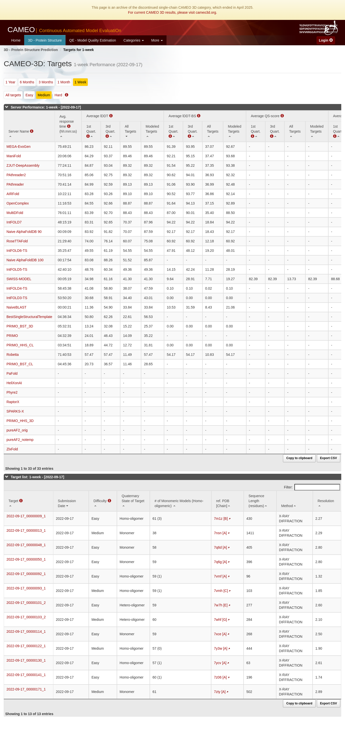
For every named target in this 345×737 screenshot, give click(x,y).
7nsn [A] (220, 533)
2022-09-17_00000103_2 (26, 617)
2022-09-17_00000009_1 (26, 516)
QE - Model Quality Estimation (92, 40)
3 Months (46, 82)
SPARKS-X (15, 411)
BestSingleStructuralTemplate (29, 317)
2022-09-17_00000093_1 (26, 588)
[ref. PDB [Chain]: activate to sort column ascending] (227, 501)
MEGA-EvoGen (18, 147)
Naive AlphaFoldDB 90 (24, 232)
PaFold (11, 373)
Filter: (312, 487)
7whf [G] (220, 620)
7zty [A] (220, 692)
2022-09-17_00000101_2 (26, 603)
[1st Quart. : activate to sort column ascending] (173, 131)
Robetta (12, 355)
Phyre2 (11, 392)
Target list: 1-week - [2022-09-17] (37, 477)
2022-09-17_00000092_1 (26, 574)
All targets (13, 95)
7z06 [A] (220, 677)
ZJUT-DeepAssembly (22, 165)
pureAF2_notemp (19, 440)
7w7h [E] (220, 605)
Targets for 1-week (78, 50)
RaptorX (12, 402)
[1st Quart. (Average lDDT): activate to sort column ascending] (91, 131)
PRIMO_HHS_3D (20, 421)
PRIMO (12, 336)
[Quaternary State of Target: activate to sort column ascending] (133, 501)
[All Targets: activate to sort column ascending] (130, 131)
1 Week (80, 82)
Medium (44, 95)
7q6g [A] (220, 562)
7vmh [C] (221, 591)
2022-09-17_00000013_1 (26, 530)
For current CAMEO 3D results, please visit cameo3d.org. (172, 12)
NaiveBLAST (16, 307)
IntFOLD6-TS (16, 251)
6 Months (27, 82)
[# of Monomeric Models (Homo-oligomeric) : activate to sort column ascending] (180, 501)
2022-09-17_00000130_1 (26, 660)
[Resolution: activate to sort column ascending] (327, 501)
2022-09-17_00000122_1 (26, 646)
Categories (133, 40)
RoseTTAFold (17, 241)
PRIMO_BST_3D (19, 326)
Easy (29, 95)
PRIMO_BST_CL (19, 364)
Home (15, 40)
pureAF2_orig (17, 430)
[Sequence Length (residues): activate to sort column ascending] (260, 501)
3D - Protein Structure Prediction (31, 50)
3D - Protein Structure (45, 40)
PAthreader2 (16, 175)
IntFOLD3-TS (16, 298)
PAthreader (15, 184)
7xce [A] (220, 634)
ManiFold (13, 156)
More (157, 40)
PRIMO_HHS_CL (20, 345)
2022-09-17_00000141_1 (26, 675)
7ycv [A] (220, 663)
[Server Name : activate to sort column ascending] (29, 126)
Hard (58, 95)
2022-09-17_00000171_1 (26, 689)
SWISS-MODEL (18, 279)
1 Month (64, 82)
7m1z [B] (221, 519)
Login (326, 40)
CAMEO (64, 29)
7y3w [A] (220, 648)
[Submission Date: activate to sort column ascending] (71, 501)
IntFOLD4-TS (16, 288)
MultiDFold (14, 213)
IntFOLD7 (14, 222)
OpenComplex (17, 203)
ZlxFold (12, 449)
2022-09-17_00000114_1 (26, 631)
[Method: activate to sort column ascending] (294, 501)
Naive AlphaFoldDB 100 (25, 260)
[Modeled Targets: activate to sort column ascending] (152, 131)
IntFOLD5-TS (16, 269)
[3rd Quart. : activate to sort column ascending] (110, 131)
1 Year (10, 82)
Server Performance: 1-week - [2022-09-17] (46, 107)
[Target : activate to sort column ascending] (28, 501)
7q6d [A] (220, 547)
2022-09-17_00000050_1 (26, 559)
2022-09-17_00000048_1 (26, 545)
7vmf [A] (220, 576)
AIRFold (12, 194)
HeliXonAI (14, 383)
